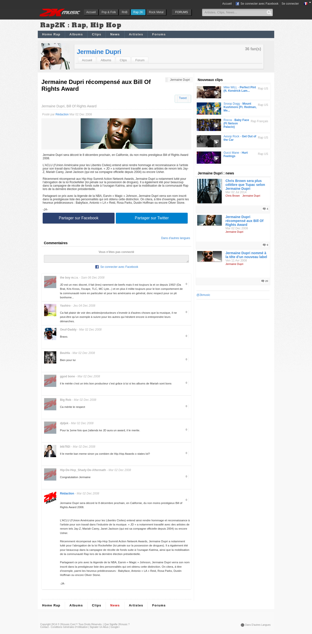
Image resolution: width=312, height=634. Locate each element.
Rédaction (62, 114)
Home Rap (51, 34)
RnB (124, 12)
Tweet (183, 98)
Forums (159, 34)
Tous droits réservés (90, 625)
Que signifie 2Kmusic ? (117, 625)
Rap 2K (138, 12)
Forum (140, 60)
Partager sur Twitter (152, 218)
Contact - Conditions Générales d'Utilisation (64, 628)
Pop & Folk (109, 12)
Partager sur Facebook (78, 218)
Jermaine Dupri (99, 51)
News (115, 34)
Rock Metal (156, 12)
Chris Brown (232, 195)
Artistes (136, 34)
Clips (96, 34)
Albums (76, 34)
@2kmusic (203, 295)
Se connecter (290, 3)
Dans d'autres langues (175, 238)
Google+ (115, 628)
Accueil (91, 12)
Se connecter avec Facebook (257, 3)
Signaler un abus (99, 628)
